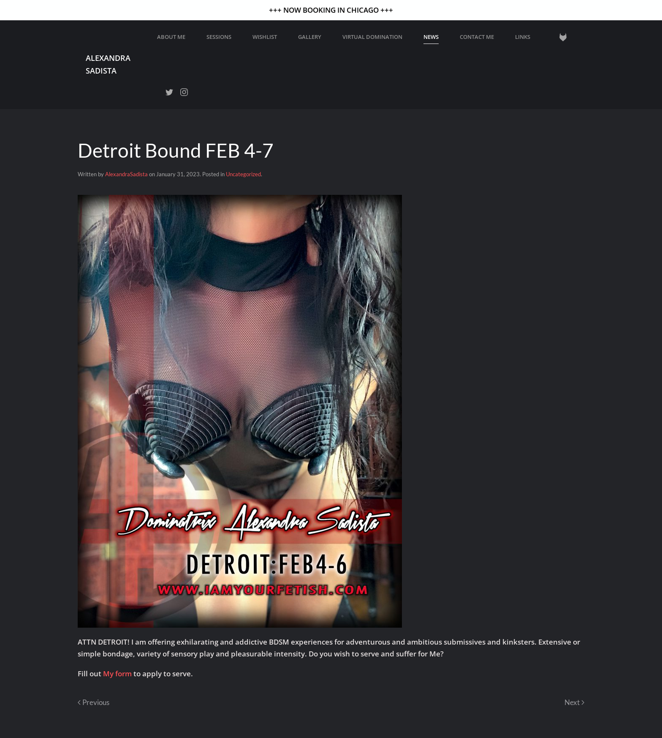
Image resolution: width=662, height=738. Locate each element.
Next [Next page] (574, 702)
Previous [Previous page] (93, 702)
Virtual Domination (372, 37)
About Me (171, 37)
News (431, 37)
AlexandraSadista (126, 174)
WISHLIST (264, 37)
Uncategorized (243, 174)
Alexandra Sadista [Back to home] (108, 64)
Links (522, 37)
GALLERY (309, 37)
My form (117, 673)
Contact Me (477, 37)
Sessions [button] (218, 37)
